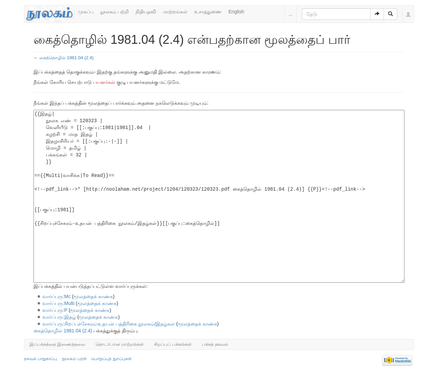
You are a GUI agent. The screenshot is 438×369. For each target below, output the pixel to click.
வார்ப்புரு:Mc (56, 296)
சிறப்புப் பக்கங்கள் (173, 344)
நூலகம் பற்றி (114, 11)
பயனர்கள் (104, 82)
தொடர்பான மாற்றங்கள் (119, 344)
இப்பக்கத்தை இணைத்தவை (57, 344)
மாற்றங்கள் (175, 11)
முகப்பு (85, 11)
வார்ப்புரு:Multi (58, 303)
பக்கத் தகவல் (215, 344)
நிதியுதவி (146, 11)
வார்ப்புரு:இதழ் (59, 317)
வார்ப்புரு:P (54, 310)
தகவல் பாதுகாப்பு (40, 358)
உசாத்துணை (208, 11)
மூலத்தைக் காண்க (93, 296)
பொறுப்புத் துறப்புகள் (111, 358)
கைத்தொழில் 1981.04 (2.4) (66, 57)
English (236, 11)
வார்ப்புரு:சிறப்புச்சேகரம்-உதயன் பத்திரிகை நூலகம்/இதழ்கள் (108, 324)
